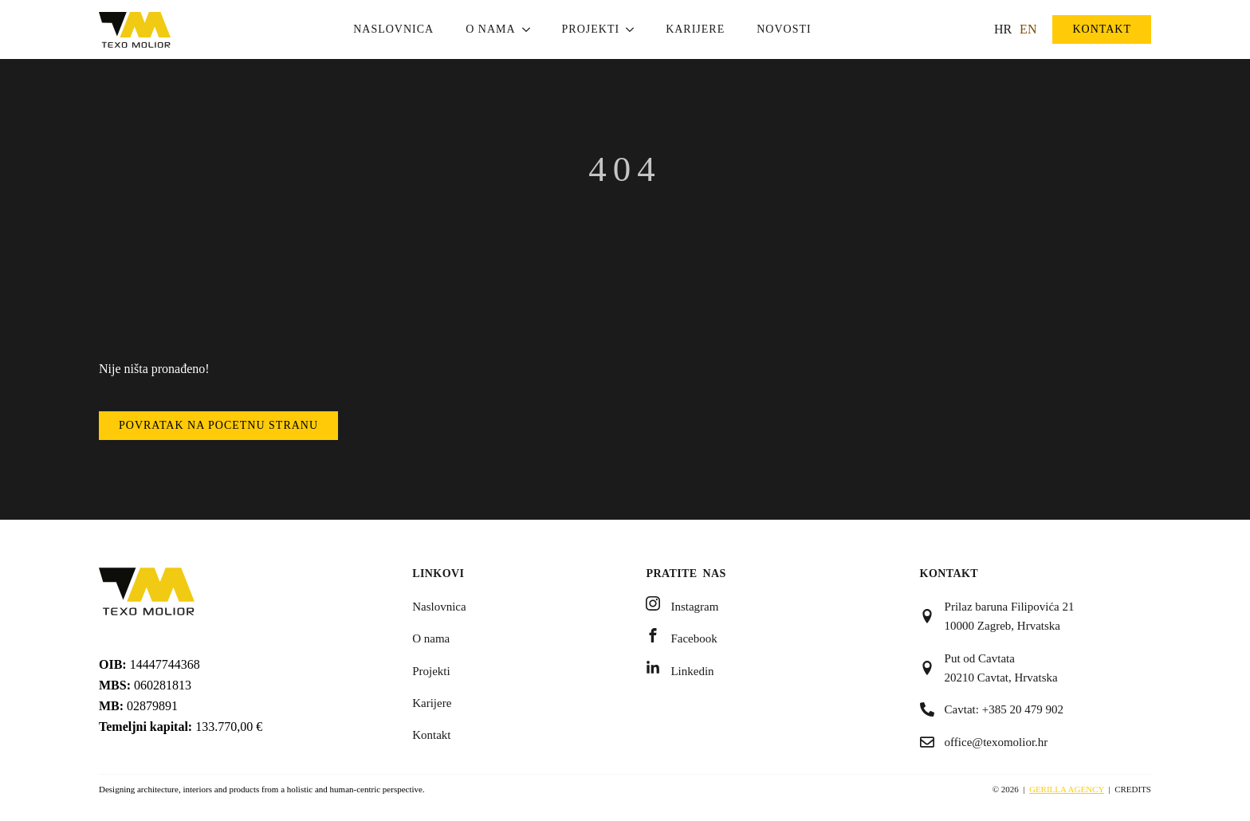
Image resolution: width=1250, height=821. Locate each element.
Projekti (591, 29)
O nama (490, 29)
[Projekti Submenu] (634, 29)
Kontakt (431, 735)
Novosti (784, 29)
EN (1028, 29)
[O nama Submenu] (531, 29)
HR (1003, 29)
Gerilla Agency (1066, 789)
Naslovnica (393, 29)
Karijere (695, 29)
